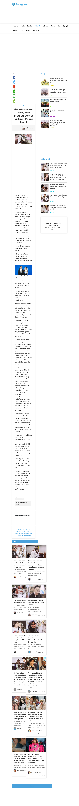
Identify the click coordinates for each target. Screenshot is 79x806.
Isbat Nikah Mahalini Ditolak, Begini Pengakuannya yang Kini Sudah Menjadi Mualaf (23, 115)
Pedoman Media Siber (53, 225)
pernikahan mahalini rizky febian (22, 503)
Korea (28, 30)
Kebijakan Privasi (57, 223)
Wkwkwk (45, 26)
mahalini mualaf (19, 498)
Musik (21, 30)
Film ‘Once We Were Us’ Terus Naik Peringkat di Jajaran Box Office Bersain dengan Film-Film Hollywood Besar (22, 758)
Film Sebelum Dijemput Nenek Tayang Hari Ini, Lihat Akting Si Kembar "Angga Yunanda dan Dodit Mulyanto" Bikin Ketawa (36, 677)
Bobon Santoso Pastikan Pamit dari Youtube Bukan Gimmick (36, 603)
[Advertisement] (46, 12)
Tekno (53, 26)
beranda (15, 26)
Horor (59, 26)
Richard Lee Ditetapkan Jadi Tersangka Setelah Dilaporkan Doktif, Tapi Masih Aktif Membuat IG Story (35, 716)
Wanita (15, 30)
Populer (29, 26)
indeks (32, 786)
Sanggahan (48, 223)
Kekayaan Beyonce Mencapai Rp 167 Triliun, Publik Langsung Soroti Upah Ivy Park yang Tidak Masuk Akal (36, 758)
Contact (53, 229)
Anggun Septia (29, 128)
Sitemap (59, 227)
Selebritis (37, 26)
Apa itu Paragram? (50, 227)
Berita (22, 26)
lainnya (36, 30)
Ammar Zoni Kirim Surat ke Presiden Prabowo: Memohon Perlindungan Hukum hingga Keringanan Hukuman (36, 565)
